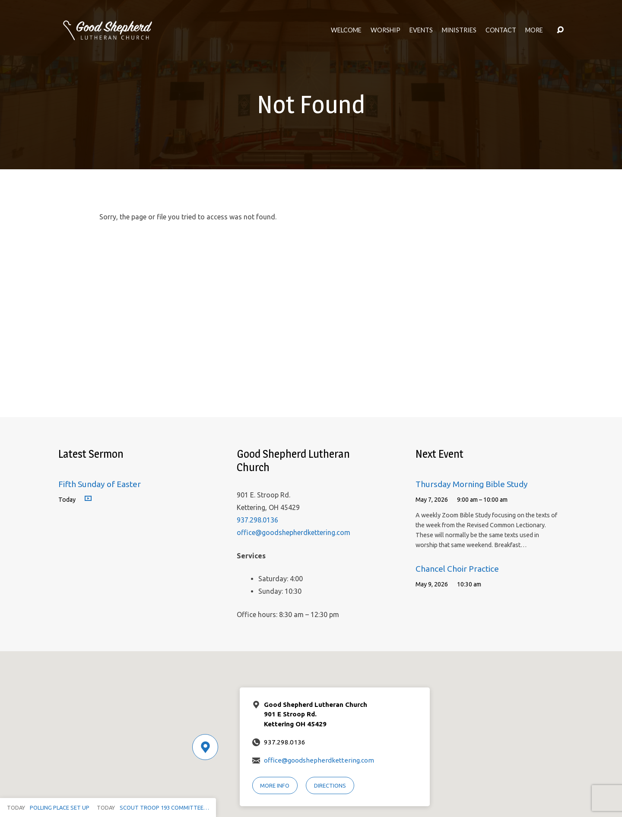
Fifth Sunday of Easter (99, 484)
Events (421, 30)
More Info (274, 785)
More (534, 30)
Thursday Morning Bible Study (472, 484)
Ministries (459, 30)
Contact (501, 30)
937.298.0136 (257, 520)
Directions (330, 785)
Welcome (346, 30)
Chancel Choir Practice (457, 568)
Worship (385, 30)
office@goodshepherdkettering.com (293, 532)
